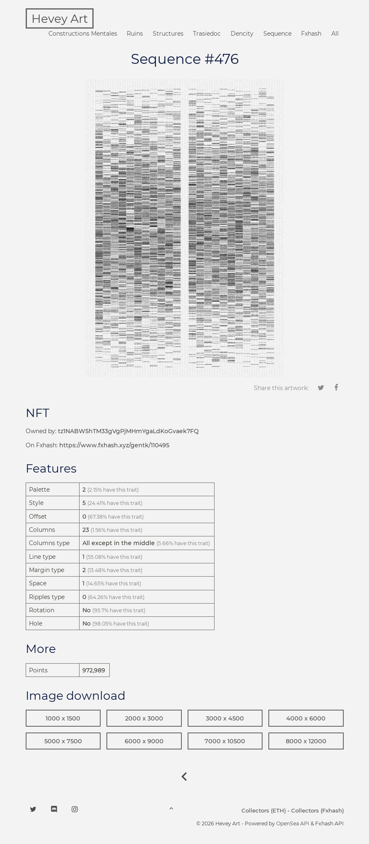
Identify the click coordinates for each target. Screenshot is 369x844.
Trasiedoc (207, 33)
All (335, 33)
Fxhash (311, 33)
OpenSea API (292, 823)
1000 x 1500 (63, 718)
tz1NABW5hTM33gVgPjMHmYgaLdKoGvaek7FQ (128, 431)
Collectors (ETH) (263, 810)
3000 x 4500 (225, 718)
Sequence (277, 33)
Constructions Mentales (82, 33)
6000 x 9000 (144, 741)
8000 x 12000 (306, 741)
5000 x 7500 (63, 741)
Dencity (242, 33)
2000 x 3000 (144, 718)
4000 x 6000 (306, 718)
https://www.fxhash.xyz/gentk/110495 (114, 445)
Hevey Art (59, 19)
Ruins (135, 33)
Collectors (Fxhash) (317, 810)
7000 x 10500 (225, 741)
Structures (168, 33)
